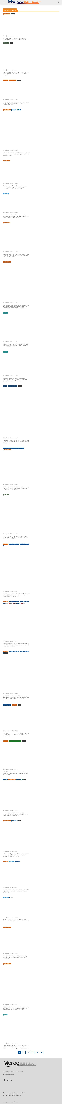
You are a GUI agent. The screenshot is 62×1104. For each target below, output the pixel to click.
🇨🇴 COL (14, 603)
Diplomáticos (7, 160)
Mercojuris (6, 36)
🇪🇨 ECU (18, 109)
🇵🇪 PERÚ (23, 603)
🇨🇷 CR (19, 603)
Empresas (6, 193)
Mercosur (6, 42)
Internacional (12, 80)
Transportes (7, 13)
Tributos (14, 109)
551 (37, 1052)
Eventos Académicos (8, 448)
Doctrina (6, 80)
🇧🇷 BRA (12, 13)
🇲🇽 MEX (23, 779)
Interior (6, 351)
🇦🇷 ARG (18, 80)
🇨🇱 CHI (11, 42)
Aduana (5, 704)
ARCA (10, 704)
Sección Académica (19, 448)
